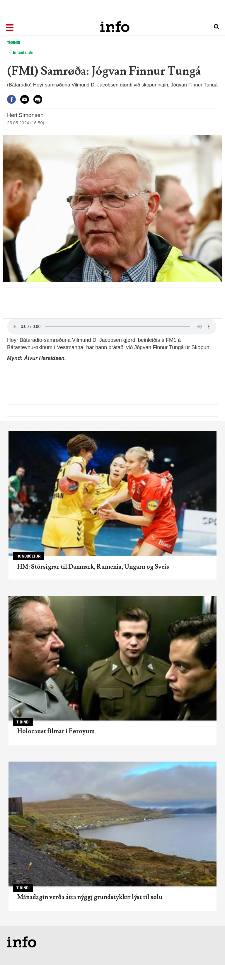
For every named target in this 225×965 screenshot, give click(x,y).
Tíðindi (13, 42)
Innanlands (23, 52)
